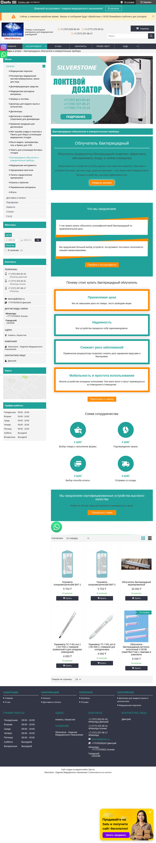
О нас (58, 46)
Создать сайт (24, 2)
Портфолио (12, 202)
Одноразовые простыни (21, 170)
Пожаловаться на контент (100, 772)
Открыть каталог (102, 182)
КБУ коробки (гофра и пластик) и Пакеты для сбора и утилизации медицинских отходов (26, 134)
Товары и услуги (12, 51)
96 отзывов (129, 2)
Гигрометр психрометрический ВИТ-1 (67, 583)
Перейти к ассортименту (101, 264)
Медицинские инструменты (23, 165)
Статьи (10, 211)
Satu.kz (91, 769)
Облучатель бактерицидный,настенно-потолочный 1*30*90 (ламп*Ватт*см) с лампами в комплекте (136, 649)
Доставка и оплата (16, 198)
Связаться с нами (101, 512)
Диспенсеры (16, 111)
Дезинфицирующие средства (24, 86)
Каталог (10, 66)
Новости (10, 207)
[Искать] (151, 36)
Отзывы (85, 702)
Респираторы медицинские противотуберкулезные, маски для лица (24, 79)
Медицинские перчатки (21, 71)
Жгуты (13, 192)
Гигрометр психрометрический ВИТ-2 (102, 583)
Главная (11, 46)
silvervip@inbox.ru (16, 299)
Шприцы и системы (19, 99)
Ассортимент (34, 46)
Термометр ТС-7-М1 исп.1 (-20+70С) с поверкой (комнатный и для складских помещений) (67, 648)
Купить (69, 598)
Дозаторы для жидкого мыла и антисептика (132, 700)
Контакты (80, 46)
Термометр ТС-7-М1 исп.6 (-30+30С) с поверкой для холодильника (102, 647)
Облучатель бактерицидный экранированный (136, 583)
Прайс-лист (103, 46)
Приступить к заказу (102, 399)
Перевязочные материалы (23, 187)
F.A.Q (9, 216)
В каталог (113, 8)
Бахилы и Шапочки (19, 182)
